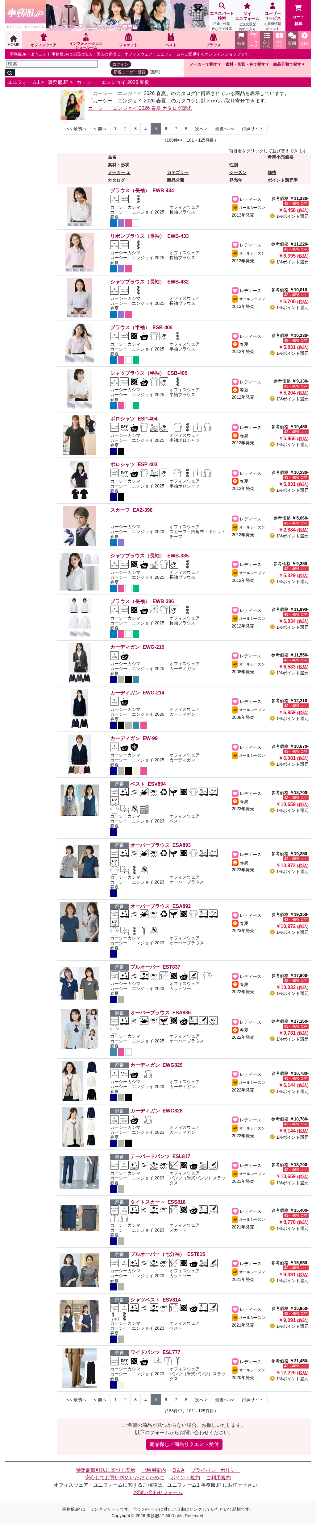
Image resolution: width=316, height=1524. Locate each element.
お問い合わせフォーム (158, 1492)
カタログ (116, 180)
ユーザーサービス (272, 17)
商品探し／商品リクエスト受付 (184, 1444)
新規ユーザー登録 (130, 72)
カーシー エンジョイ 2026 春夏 (113, 82)
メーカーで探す (203, 64)
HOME (13, 41)
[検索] (52, 64)
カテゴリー (178, 172)
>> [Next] (224, 128)
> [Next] (201, 128)
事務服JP (58, 82)
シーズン (238, 172)
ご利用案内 (153, 1470)
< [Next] (100, 128)
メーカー (116, 172)
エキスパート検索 (221, 17)
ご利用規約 (218, 1477)
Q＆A (179, 1470)
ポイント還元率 (283, 180)
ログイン (120, 64)
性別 (233, 164)
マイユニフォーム (247, 17)
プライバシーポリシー (215, 1470)
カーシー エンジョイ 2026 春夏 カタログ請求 (140, 108)
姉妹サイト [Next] (253, 128)
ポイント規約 (185, 1477)
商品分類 (175, 180)
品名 (112, 157)
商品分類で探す (287, 64)
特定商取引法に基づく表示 (105, 1470)
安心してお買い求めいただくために (124, 1477)
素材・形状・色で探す (245, 64)
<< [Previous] (76, 128)
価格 (272, 172)
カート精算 (298, 15)
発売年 (235, 180)
